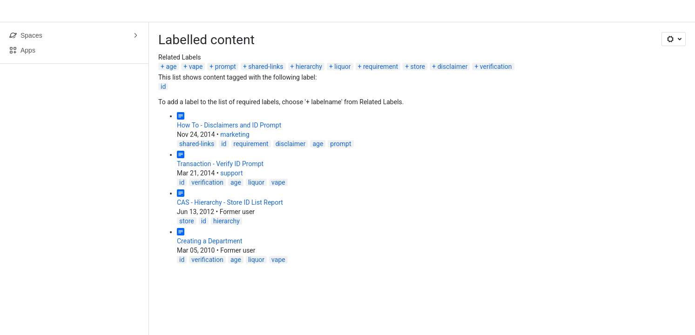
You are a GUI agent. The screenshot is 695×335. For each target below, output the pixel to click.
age (171, 66)
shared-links (265, 66)
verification (496, 66)
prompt (225, 66)
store (418, 66)
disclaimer (453, 66)
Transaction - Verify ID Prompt (220, 164)
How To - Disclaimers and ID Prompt (229, 125)
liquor (342, 66)
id (163, 86)
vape (196, 66)
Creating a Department (210, 241)
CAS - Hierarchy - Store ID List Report (230, 202)
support (231, 173)
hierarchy (309, 66)
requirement (380, 66)
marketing (235, 134)
